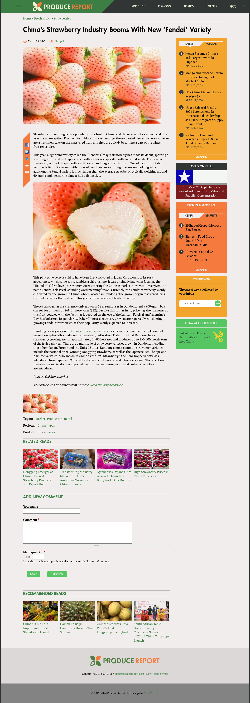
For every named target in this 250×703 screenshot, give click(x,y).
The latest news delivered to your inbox (198, 291)
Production (54, 419)
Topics (189, 6)
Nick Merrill (151, 693)
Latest (189, 44)
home (116, 6)
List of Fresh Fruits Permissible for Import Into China (194, 337)
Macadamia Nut (196, 245)
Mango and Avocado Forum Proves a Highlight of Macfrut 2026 (204, 77)
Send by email (27, 172)
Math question (34, 552)
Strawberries (46, 432)
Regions (164, 6)
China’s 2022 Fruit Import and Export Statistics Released (36, 628)
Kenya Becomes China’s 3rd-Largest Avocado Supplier (201, 57)
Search (244, 6)
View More (201, 270)
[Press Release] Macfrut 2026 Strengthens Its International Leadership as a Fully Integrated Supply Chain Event (204, 115)
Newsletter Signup (157, 674)
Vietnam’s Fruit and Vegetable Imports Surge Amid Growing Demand (202, 139)
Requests (211, 215)
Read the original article (106, 385)
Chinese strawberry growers (90, 331)
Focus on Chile (201, 166)
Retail (68, 419)
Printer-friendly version (27, 165)
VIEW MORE (201, 157)
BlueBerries (193, 229)
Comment (31, 520)
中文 (233, 6)
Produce (138, 6)
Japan (51, 425)
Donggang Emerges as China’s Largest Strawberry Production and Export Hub (38, 478)
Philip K (59, 41)
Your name (30, 506)
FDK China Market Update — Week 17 (203, 94)
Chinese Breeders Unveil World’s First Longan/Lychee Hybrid (113, 628)
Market (40, 419)
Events (211, 6)
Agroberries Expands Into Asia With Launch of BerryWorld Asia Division (114, 476)
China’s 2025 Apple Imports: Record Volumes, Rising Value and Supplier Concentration (201, 191)
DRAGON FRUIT (196, 260)
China (41, 425)
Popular (211, 44)
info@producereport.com (129, 674)
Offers (189, 215)
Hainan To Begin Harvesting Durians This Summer (76, 628)
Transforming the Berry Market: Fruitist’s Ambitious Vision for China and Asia (76, 478)
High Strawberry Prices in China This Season (151, 474)
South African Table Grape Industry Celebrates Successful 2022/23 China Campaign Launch (151, 632)
